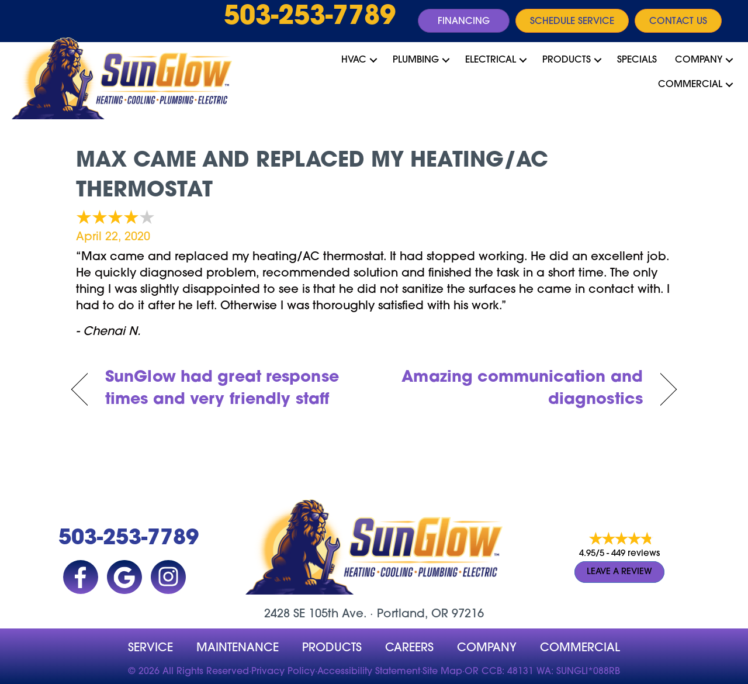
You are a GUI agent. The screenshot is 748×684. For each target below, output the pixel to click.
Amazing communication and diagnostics (517, 389)
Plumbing (416, 60)
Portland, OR (412, 614)
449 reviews (635, 554)
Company (698, 60)
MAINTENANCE (237, 648)
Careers (409, 648)
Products (566, 60)
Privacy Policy (283, 671)
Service (150, 648)
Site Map (442, 671)
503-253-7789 (310, 17)
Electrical (490, 60)
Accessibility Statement (368, 671)
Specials (637, 60)
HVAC (353, 60)
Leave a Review (619, 572)
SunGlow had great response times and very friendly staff (222, 389)
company (487, 648)
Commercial (690, 84)
